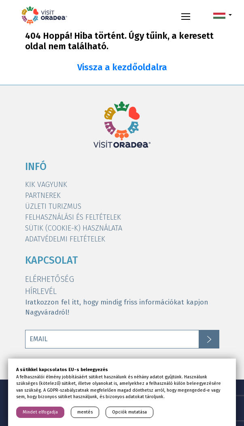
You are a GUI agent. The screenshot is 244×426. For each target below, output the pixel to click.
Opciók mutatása (129, 412)
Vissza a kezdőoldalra (122, 67)
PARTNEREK (43, 195)
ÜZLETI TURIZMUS (53, 206)
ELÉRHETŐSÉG (49, 279)
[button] (222, 15)
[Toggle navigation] (185, 15)
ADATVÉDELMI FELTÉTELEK (65, 239)
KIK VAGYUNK (46, 184)
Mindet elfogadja (40, 412)
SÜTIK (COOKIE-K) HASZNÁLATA (73, 228)
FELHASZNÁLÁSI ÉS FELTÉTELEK (73, 217)
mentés (85, 412)
